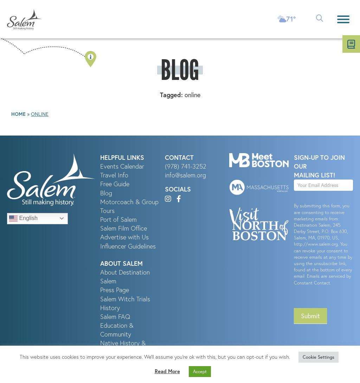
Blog (106, 193)
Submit (310, 316)
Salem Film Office (123, 228)
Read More (167, 371)
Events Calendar (122, 166)
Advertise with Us (124, 237)
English (23, 218)
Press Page (114, 290)
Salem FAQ (115, 317)
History (110, 308)
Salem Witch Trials (125, 299)
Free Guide (114, 184)
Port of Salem (118, 219)
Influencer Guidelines (128, 246)
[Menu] (343, 19)
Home (18, 114)
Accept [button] (200, 372)
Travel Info (114, 175)
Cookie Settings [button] (318, 357)
